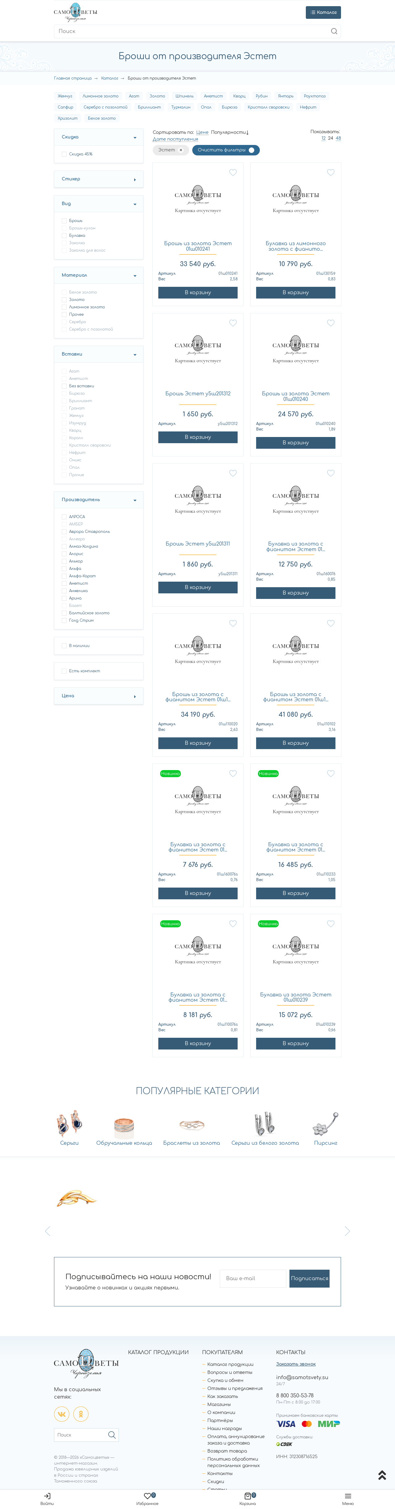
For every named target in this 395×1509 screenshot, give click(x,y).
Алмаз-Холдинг (83, 546)
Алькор (76, 561)
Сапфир (65, 107)
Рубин (262, 96)
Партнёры (220, 1420)
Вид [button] (66, 203)
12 (324, 138)
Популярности (228, 132)
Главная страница (73, 78)
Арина (75, 598)
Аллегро (77, 539)
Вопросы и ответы (229, 1372)
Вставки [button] (72, 354)
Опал (206, 107)
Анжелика (78, 591)
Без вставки (81, 386)
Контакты (220, 1473)
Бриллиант (149, 107)
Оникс (75, 460)
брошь (75, 221)
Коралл (76, 438)
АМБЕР (76, 524)
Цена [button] (68, 696)
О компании (221, 1412)
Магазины (219, 1404)
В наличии (79, 646)
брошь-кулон (82, 228)
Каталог (109, 78)
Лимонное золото (100, 96)
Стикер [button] (71, 179)
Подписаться (309, 1278)
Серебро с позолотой (105, 107)
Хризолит (67, 118)
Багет (75, 606)
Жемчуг (65, 96)
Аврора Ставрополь (89, 532)
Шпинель (184, 96)
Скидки (215, 1481)
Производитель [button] (81, 499)
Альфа (75, 569)
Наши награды (224, 1428)
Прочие (76, 475)
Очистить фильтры (222, 150)
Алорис (76, 554)
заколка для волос (87, 250)
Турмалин (180, 107)
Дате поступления (175, 139)
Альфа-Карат (82, 576)
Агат (134, 96)
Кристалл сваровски (268, 107)
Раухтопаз (315, 96)
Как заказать (222, 1396)
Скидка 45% (80, 154)
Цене (202, 132)
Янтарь (285, 96)
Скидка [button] (70, 137)
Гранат (77, 408)
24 (330, 138)
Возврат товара (227, 1451)
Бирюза (229, 107)
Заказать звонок (296, 1364)
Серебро (77, 322)
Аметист (213, 96)
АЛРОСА (77, 517)
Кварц (239, 96)
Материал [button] (74, 275)
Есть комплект (84, 671)
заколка (77, 243)
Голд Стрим (81, 620)
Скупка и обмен (225, 1380)
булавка (77, 235)
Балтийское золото (89, 613)
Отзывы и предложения (235, 1388)
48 (338, 138)
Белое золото (102, 118)
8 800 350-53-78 (295, 1396)
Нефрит (308, 107)
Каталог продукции (230, 1364)
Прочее (76, 314)
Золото (157, 96)
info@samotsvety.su (302, 1377)
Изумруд (77, 423)
